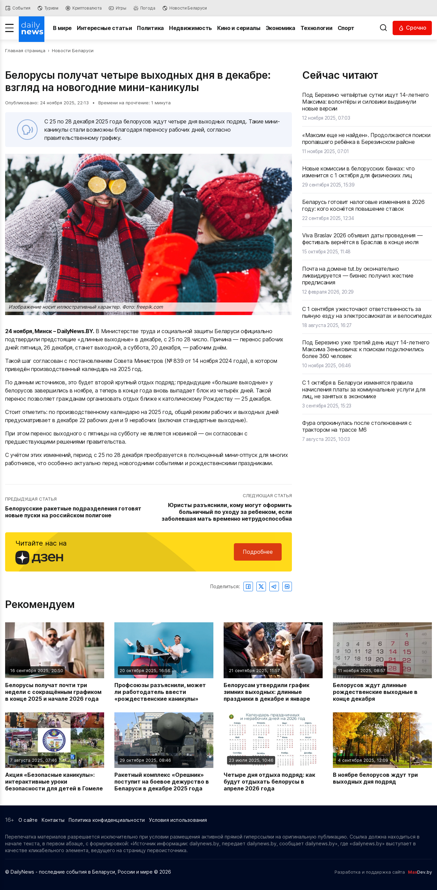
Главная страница (25, 50)
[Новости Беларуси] (184, 8)
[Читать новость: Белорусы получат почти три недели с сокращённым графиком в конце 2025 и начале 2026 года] (54, 662)
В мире (62, 28)
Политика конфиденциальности (107, 820)
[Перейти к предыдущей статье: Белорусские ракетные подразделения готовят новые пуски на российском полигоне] (76, 507)
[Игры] (117, 8)
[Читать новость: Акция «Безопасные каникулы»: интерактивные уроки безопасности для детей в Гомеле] (54, 752)
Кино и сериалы (238, 28)
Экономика (280, 28)
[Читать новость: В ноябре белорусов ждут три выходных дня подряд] (382, 752)
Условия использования (178, 820)
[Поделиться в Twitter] (261, 586)
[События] (17, 8)
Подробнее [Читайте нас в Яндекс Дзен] (258, 551)
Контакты (53, 820)
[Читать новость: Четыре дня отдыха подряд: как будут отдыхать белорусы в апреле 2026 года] (273, 752)
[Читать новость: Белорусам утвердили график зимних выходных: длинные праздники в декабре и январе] (273, 662)
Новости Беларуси (73, 50)
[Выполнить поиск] (383, 28)
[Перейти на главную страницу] (31, 28)
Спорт (346, 28)
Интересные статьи (104, 28)
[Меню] (9, 28)
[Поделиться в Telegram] (274, 586)
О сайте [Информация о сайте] (28, 820)
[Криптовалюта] (83, 8)
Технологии (316, 28)
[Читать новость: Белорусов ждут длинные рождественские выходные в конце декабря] (382, 662)
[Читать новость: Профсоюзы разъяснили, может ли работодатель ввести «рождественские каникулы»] (163, 662)
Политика (150, 28)
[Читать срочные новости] (412, 28)
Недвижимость (190, 28)
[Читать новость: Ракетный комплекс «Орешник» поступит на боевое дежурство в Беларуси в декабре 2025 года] (163, 752)
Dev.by (420, 872)
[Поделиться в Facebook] (248, 586)
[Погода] (144, 8)
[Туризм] (47, 8)
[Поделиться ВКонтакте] (287, 586)
